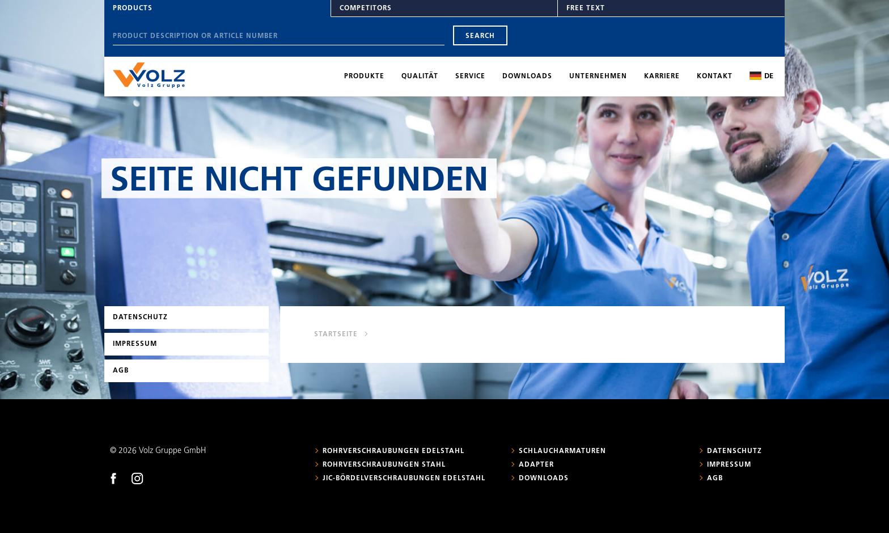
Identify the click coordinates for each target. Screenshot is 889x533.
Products (133, 8)
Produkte (364, 76)
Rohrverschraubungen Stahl (384, 465)
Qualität (419, 76)
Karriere (662, 76)
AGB (121, 370)
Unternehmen (598, 76)
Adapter (536, 465)
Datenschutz (140, 317)
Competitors (366, 8)
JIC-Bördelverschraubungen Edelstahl (404, 478)
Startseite (336, 334)
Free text (585, 8)
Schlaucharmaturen (562, 451)
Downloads (527, 76)
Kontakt (715, 76)
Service (470, 76)
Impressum (135, 344)
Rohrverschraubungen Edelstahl (393, 451)
